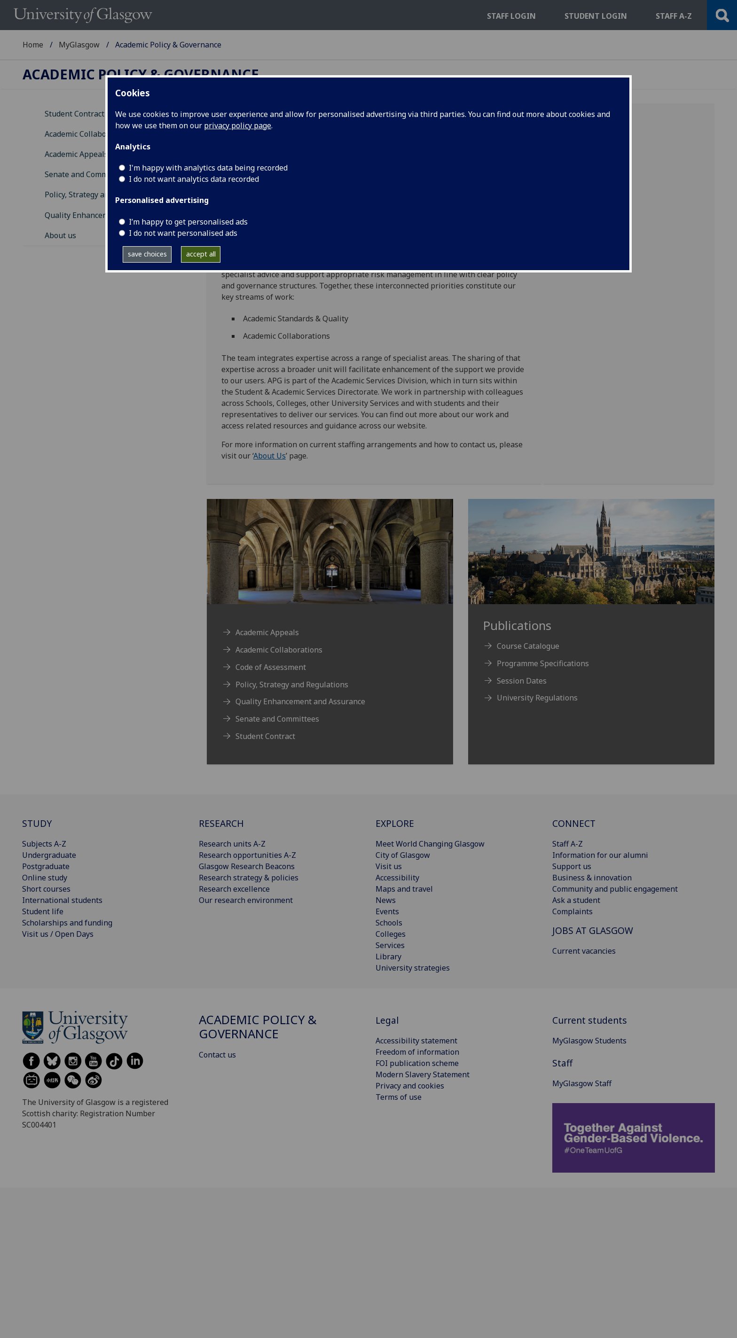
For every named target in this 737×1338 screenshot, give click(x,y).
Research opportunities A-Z (247, 855)
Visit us (389, 866)
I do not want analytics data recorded (194, 179)
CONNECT (574, 823)
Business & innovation (592, 877)
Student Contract (74, 114)
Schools (389, 923)
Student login (596, 16)
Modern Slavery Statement (423, 1074)
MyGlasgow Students (589, 1040)
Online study (44, 877)
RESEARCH (221, 823)
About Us (269, 456)
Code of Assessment (270, 667)
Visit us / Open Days (58, 934)
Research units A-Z (232, 844)
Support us (571, 866)
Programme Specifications (543, 663)
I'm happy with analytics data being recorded (208, 168)
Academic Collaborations (88, 134)
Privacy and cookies (410, 1086)
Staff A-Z (567, 844)
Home (33, 44)
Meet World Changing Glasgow (430, 844)
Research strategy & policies (248, 877)
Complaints (572, 911)
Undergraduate (49, 855)
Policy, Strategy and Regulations (101, 194)
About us (60, 235)
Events (387, 911)
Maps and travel (404, 889)
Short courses (46, 889)
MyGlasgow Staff (582, 1083)
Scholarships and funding (67, 923)
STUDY (37, 823)
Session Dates (522, 681)
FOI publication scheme (417, 1063)
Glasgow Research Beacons (247, 866)
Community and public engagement (615, 889)
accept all (201, 253)
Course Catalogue (528, 646)
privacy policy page (237, 125)
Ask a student (576, 900)
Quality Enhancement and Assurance (300, 701)
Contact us (217, 1055)
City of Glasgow (403, 855)
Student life (42, 911)
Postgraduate (46, 866)
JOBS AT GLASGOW (592, 930)
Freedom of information (417, 1052)
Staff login (511, 16)
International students (62, 900)
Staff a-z (674, 16)
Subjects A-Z (44, 844)
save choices (147, 253)
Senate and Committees (86, 174)
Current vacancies (584, 951)
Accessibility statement (416, 1040)
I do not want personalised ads (183, 233)
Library (388, 956)
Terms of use (399, 1097)
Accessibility (397, 877)
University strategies (413, 968)
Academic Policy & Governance (141, 74)
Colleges (391, 934)
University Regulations (537, 697)
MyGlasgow (79, 44)
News (386, 900)
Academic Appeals (76, 154)
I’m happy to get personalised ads (188, 222)
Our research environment (246, 900)
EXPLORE (395, 823)
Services (390, 945)
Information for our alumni (600, 855)
